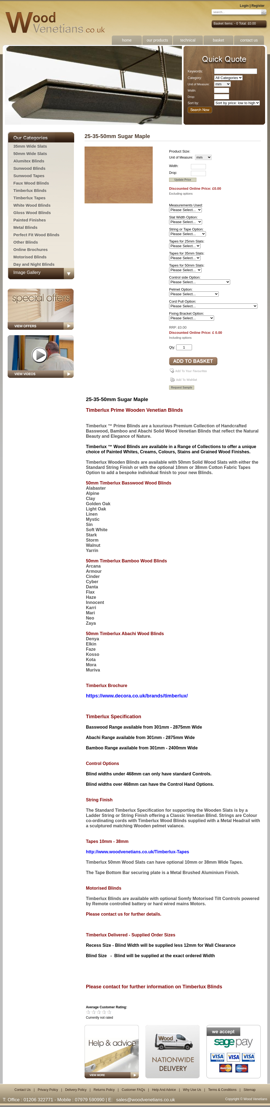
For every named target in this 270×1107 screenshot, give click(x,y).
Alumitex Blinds (28, 161)
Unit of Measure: (199, 84)
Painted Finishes (29, 220)
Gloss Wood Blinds (32, 212)
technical (187, 40)
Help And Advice (164, 1090)
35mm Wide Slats (30, 146)
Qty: (172, 347)
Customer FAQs (133, 1090)
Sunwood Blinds (29, 168)
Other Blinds (25, 242)
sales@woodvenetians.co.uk (145, 1099)
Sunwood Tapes (28, 175)
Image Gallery (27, 272)
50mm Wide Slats (30, 153)
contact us (249, 40)
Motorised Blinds (30, 257)
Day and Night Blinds (34, 264)
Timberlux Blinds (29, 190)
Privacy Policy (48, 1090)
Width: (192, 90)
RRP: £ (174, 327)
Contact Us (22, 1090)
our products (157, 40)
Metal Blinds (25, 227)
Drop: (191, 96)
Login (244, 6)
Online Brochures (30, 249)
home (126, 40)
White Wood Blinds (31, 205)
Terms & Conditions (222, 1090)
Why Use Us (192, 1090)
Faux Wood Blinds (31, 183)
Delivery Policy (76, 1090)
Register (258, 6)
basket (218, 40)
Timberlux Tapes (29, 197)
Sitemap (250, 1090)
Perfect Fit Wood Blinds (36, 234)
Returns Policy (104, 1090)
